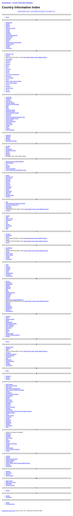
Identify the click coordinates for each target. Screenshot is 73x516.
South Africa (9, 410)
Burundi (8, 91)
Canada (8, 100)
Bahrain (8, 55)
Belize (7, 66)
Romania (8, 376)
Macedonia (9, 282)
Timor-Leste (9, 438)
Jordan (8, 242)
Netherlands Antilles (11, 323)
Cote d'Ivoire (9, 124)
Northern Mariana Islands (13, 335)
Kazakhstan (9, 248)
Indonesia (8, 220)
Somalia (8, 408)
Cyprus (8, 128)
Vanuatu (8, 471)
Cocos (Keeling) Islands (12, 113)
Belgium (8, 64)
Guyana (8, 196)
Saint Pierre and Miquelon (13, 388)
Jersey (7, 239)
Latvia (7, 266)
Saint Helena (9, 384)
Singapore (8, 402)
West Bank (9, 484)
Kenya (7, 249)
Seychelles (9, 400)
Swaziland (8, 422)
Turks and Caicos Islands (12, 449)
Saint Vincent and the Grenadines (15, 390)
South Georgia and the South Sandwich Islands (19, 411)
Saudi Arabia (9, 395)
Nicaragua (8, 328)
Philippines (9, 360)
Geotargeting (6, 3)
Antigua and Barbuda (11, 35)
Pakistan (8, 348)
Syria (7, 427)
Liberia (7, 270)
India (7, 217)
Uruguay (8, 464)
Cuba (7, 127)
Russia (8, 377)
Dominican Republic (11, 141)
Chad (7, 105)
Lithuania (8, 274)
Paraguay (8, 357)
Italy (7, 228)
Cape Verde (9, 101)
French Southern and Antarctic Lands (16, 170)
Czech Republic (10, 130)
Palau (7, 350)
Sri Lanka (8, 417)
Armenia (8, 39)
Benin (7, 67)
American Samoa (10, 28)
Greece (8, 185)
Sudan (7, 418)
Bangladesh (9, 59)
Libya (7, 271)
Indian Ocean (9, 218)
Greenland (9, 186)
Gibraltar (8, 184)
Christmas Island (10, 110)
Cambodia (8, 97)
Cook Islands (9, 120)
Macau (7, 281)
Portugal (8, 364)
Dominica (8, 139)
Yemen (8, 490)
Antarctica (8, 34)
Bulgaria (8, 86)
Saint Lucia (9, 387)
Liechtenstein (9, 273)
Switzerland (9, 425)
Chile (7, 107)
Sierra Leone (9, 401)
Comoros (8, 115)
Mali (7, 289)
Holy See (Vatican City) (12, 205)
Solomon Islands (10, 407)
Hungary (8, 210)
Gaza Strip (9, 178)
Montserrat (9, 308)
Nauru (7, 318)
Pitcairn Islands (10, 361)
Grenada (8, 188)
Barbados (8, 60)
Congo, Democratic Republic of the (15, 117)
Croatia (8, 125)
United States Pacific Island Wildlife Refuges (35, 57)
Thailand (8, 436)
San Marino (9, 393)
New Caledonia (10, 325)
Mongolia (8, 305)
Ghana (7, 182)
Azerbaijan (9, 48)
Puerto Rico (9, 365)
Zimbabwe (8, 497)
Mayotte (8, 297)
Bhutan (8, 71)
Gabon (7, 175)
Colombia (8, 114)
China (7, 108)
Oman (7, 341)
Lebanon (8, 267)
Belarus (8, 62)
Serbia (7, 398)
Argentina (8, 38)
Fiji (6, 164)
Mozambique (9, 311)
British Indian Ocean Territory (14, 81)
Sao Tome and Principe (12, 394)
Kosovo (8, 256)
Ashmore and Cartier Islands (13, 42)
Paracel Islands (10, 355)
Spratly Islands (10, 415)
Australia (8, 45)
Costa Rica (9, 123)
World (7, 17)
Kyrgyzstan (9, 259)
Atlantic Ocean (10, 44)
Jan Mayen (9, 235)
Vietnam (8, 474)
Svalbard (8, 421)
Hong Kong (9, 207)
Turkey (7, 446)
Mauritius (8, 295)
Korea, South (9, 255)
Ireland (8, 224)
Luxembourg (9, 276)
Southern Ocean (10, 412)
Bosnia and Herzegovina (12, 74)
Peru (7, 358)
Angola (8, 31)
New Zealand (9, 326)
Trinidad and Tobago (11, 443)
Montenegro (9, 307)
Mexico (8, 298)
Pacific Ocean (9, 347)
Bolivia (7, 72)
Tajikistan (8, 433)
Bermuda (8, 69)
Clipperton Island (10, 111)
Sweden (8, 424)
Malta (7, 291)
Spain (7, 414)
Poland (8, 362)
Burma (7, 90)
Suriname (8, 420)
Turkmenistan (9, 448)
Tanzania (8, 435)
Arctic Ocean (9, 36)
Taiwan (8, 502)
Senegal (8, 397)
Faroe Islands (9, 163)
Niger (7, 329)
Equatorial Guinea (11, 150)
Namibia (8, 316)
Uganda (8, 456)
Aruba (7, 41)
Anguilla (8, 32)
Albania (8, 25)
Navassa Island (10, 319)
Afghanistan (9, 22)
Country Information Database (22, 3)
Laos (7, 264)
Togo (7, 439)
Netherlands (9, 322)
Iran (7, 221)
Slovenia (8, 405)
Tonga (7, 442)
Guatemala (9, 191)
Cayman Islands (10, 103)
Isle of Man (9, 226)
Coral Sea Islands (10, 121)
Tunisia (8, 445)
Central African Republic (12, 104)
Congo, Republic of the (12, 118)
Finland (8, 165)
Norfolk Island (9, 333)
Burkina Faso (9, 88)
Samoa (8, 391)
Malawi (8, 285)
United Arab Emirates (11, 459)
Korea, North (9, 253)
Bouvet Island (9, 78)
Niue (7, 332)
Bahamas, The (10, 54)
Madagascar (9, 284)
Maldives (8, 288)
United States (9, 461)
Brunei (7, 84)
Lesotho (8, 269)
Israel (7, 227)
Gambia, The (9, 177)
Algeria (8, 27)
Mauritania (9, 294)
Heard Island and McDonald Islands (15, 203)
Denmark (8, 135)
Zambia (8, 496)
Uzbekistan (9, 466)
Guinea (8, 194)
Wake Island (9, 481)
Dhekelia (8, 136)
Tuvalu (7, 450)
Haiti (7, 202)
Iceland (8, 216)
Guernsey (8, 192)
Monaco (8, 304)
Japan (7, 237)
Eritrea (7, 152)
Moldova (8, 302)
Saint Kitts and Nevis (11, 385)
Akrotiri (8, 24)
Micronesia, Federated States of (14, 299)
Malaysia (8, 287)
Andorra (8, 29)
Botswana (8, 76)
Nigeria (8, 330)
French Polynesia (10, 168)
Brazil (7, 79)
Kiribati (8, 252)
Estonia (8, 153)
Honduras (8, 206)
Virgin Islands (9, 475)
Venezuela (9, 472)
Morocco (8, 309)
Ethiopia (8, 154)
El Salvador (9, 149)
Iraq (7, 223)
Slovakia (8, 404)
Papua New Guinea (11, 354)
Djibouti (8, 138)
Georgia (8, 179)
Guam (7, 189)
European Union (10, 504)
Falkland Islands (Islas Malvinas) (15, 161)
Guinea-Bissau (10, 195)
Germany (8, 181)
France (8, 167)
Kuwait (7, 258)
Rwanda (8, 379)
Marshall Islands (10, 292)
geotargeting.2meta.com (8, 510)
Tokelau (8, 441)
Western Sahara (10, 485)
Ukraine (8, 457)
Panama (8, 352)
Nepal (7, 320)
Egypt (7, 147)
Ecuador (8, 146)
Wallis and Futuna (11, 482)
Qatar (7, 371)
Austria (8, 46)
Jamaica (8, 234)
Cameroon (9, 98)
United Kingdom (10, 460)
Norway (8, 336)
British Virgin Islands (11, 83)
